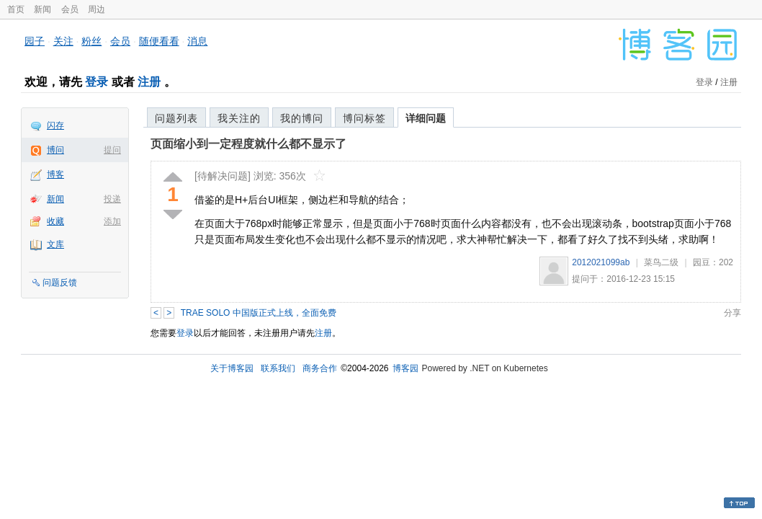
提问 (112, 150)
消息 (197, 41)
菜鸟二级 (661, 262)
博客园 (405, 368)
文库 (55, 244)
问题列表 (176, 118)
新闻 (42, 9)
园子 (34, 41)
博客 (55, 174)
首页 (15, 9)
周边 (96, 9)
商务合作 (319, 368)
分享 (732, 313)
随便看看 (159, 41)
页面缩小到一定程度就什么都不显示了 (248, 144)
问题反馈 (59, 283)
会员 (70, 9)
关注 (63, 41)
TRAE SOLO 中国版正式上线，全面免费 (258, 313)
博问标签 (364, 118)
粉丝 (91, 41)
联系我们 (278, 368)
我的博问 (301, 118)
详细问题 (425, 118)
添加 (112, 221)
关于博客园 (232, 368)
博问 (55, 150)
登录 (96, 82)
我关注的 (239, 118)
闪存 (55, 125)
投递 (112, 199)
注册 (149, 82)
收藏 (55, 221)
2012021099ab (600, 262)
